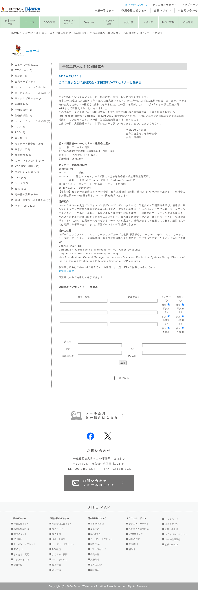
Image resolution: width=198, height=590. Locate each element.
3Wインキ (89, 22)
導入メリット (58, 529)
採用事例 (18, 539)
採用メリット (20, 534)
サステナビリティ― (29, 98)
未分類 (22, 138)
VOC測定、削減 (27, 166)
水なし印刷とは (21, 529)
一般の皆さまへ (105, 10)
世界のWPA (168, 22)
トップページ (190, 4)
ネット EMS (25, 205)
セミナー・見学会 (29, 143)
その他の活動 (26, 194)
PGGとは (18, 549)
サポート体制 (58, 539)
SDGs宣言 (49, 22)
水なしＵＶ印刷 (27, 171)
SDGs (21, 183)
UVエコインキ (136, 534)
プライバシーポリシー (176, 534)
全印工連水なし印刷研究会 (71, 32)
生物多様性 (23, 109)
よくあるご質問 (21, 554)
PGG (20, 126)
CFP (20, 177)
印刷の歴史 (134, 539)
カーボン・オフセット (69, 22)
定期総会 (22, 104)
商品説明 (133, 544)
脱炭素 (22, 76)
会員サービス (25, 81)
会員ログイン (162, 10)
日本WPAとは (10, 22)
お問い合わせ (189, 10)
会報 (21, 188)
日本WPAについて (136, 4)
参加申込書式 (66, 271)
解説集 (132, 549)
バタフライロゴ (109, 22)
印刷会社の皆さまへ (134, 10)
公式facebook (171, 544)
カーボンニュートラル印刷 (32, 93)
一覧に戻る (122, 378)
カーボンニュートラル (31, 87)
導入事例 (56, 534)
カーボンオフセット (30, 160)
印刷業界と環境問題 (139, 529)
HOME (15, 32)
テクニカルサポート (165, 4)
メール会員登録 (172, 539)
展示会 (22, 149)
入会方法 (148, 22)
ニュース (29, 22)
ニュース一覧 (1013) (27, 64)
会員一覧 (128, 22)
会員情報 (24, 154)
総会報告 (188, 22)
